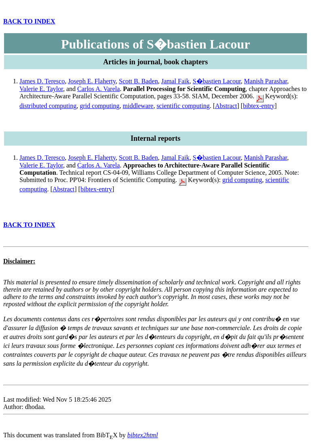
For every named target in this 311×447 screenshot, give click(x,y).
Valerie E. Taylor (41, 88)
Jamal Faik (175, 81)
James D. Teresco (42, 81)
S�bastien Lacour (217, 81)
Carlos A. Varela (98, 88)
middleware (138, 105)
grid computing (99, 105)
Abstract (226, 105)
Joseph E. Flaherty (92, 81)
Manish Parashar (265, 81)
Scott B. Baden (138, 81)
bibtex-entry (259, 105)
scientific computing (183, 105)
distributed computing (48, 105)
